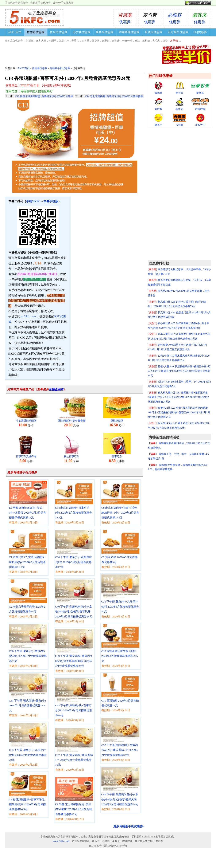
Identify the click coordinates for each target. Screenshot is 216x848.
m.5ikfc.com (28, 316)
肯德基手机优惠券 (40, 2)
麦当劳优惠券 (59, 32)
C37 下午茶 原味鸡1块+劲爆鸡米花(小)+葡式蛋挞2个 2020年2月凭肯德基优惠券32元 (120, 740)
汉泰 (165, 40)
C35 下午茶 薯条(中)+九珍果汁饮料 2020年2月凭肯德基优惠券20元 (28, 745)
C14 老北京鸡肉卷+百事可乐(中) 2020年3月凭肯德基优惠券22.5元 (74, 503)
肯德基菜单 (56, 389)
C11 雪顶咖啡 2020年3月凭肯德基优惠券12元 (120, 693)
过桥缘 (146, 40)
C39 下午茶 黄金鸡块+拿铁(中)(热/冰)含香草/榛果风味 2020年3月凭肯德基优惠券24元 (74, 651)
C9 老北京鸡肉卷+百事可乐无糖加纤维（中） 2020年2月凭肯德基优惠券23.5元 (120, 503)
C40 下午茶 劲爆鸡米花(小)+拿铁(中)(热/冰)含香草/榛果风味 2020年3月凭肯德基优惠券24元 (120, 789)
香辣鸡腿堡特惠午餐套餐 (71, 420)
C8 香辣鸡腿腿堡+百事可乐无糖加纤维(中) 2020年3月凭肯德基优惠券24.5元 (28, 794)
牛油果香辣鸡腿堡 (26, 420)
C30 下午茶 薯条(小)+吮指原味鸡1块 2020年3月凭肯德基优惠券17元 (74, 552)
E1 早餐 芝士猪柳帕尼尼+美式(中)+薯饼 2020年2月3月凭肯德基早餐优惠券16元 (74, 799)
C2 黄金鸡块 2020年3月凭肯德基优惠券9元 (120, 549)
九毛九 (156, 40)
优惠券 (125, 16)
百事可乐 (117, 456)
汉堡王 (30, 40)
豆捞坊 (95, 40)
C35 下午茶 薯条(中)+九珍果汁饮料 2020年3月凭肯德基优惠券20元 (120, 596)
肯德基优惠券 (36, 32)
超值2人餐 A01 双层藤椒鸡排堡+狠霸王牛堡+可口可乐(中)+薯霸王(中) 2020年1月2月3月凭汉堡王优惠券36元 (179, 371)
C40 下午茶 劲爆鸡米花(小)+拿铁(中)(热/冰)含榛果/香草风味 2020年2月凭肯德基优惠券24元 (74, 602)
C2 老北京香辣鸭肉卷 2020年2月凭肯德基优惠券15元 (28, 599)
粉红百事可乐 (71, 456)
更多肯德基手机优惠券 (22, 472)
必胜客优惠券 (81, 32)
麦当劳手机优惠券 (63, 2)
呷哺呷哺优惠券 (129, 32)
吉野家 (105, 40)
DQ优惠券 (200, 32)
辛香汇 (75, 40)
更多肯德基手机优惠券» (128, 826)
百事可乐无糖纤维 (26, 456)
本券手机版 (50, 201)
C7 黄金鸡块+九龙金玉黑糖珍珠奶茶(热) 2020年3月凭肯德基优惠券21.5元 (28, 552)
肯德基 (158, 88)
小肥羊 (52, 40)
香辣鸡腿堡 (117, 420)
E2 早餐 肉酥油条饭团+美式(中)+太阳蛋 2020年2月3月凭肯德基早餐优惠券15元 (28, 503)
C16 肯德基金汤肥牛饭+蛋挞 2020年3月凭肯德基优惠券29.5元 (120, 646)
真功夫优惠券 (153, 32)
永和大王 (41, 40)
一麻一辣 (127, 40)
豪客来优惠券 (104, 32)
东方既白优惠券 (178, 32)
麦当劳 (179, 88)
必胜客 (158, 104)
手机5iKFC (33, 201)
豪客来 (200, 88)
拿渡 (137, 40)
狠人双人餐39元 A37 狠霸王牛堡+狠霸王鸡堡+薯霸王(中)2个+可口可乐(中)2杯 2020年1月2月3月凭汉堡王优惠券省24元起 (178, 397)
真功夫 (179, 104)
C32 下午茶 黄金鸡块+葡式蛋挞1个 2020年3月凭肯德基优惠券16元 (74, 750)
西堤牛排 (64, 40)
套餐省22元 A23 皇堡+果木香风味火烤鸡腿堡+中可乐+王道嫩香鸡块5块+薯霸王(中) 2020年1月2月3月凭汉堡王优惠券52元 (179, 412)
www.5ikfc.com (61, 841)
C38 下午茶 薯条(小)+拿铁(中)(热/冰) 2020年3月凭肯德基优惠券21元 (28, 646)
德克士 (158, 120)
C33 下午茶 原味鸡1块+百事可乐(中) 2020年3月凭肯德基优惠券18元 (74, 700)
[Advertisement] (179, 194)
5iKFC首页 (15, 32)
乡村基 (85, 40)
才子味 (174, 40)
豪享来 (116, 40)
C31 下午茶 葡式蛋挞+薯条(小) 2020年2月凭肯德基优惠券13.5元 (28, 696)
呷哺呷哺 (200, 104)
